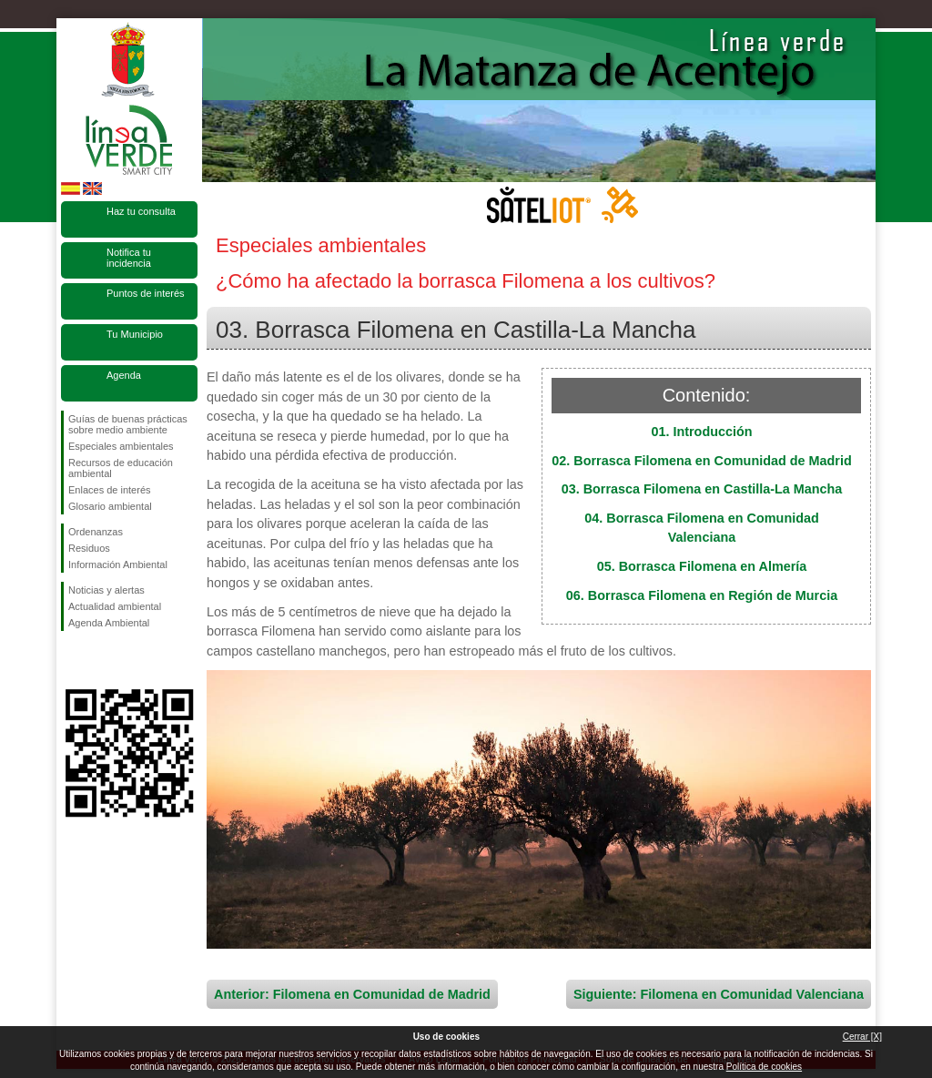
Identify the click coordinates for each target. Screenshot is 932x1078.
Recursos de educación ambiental (120, 468)
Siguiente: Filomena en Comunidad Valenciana (718, 994)
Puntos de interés (145, 293)
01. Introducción (701, 431)
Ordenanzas (95, 531)
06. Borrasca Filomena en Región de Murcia (701, 595)
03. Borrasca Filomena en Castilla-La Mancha (702, 489)
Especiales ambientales (121, 446)
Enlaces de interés (109, 489)
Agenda (123, 375)
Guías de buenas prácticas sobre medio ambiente (127, 424)
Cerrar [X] (862, 1037)
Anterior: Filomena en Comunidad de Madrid (352, 994)
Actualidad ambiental (114, 606)
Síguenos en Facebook (72, 660)
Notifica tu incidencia (128, 258)
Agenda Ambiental (108, 622)
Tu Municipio (134, 334)
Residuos (89, 548)
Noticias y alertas (106, 590)
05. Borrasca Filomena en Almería (702, 566)
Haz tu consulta (141, 211)
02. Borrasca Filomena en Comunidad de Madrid (701, 460)
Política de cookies (764, 1067)
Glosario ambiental (110, 506)
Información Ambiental (117, 564)
